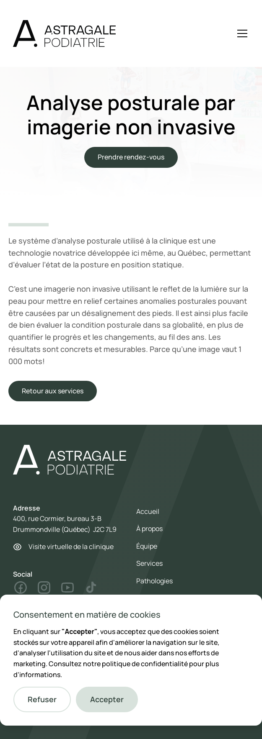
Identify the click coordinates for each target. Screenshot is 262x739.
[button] (42, 699)
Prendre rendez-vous (131, 157)
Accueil (147, 511)
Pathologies (154, 580)
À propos (149, 528)
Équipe (146, 546)
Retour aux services (52, 390)
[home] (64, 33)
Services (149, 563)
